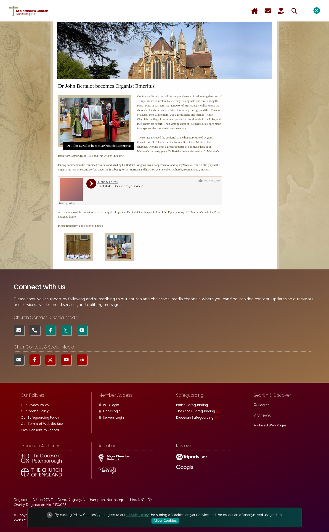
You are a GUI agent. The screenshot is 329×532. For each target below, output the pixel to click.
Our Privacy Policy (35, 405)
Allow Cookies (165, 521)
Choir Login (109, 411)
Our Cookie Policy (35, 411)
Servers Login (111, 417)
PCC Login (108, 405)
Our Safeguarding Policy (40, 417)
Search (262, 405)
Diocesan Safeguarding (194, 417)
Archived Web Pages (270, 425)
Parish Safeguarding (192, 405)
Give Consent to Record (40, 430)
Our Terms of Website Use (42, 423)
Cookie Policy (137, 515)
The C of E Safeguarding (195, 411)
